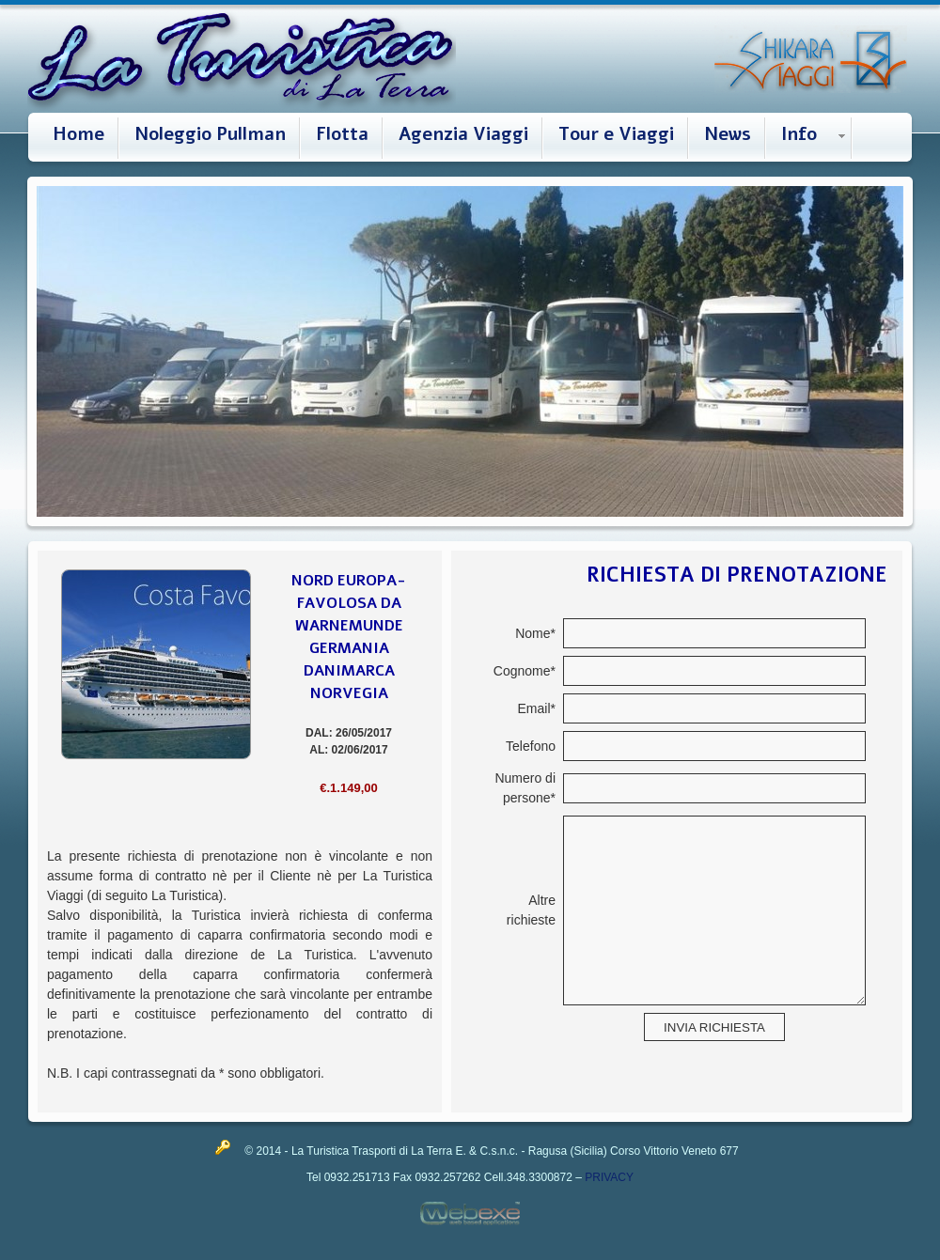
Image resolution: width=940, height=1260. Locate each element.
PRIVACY (609, 1177)
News (727, 134)
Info (799, 134)
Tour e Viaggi (616, 134)
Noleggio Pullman (210, 134)
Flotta (342, 134)
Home (78, 134)
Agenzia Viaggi (463, 134)
